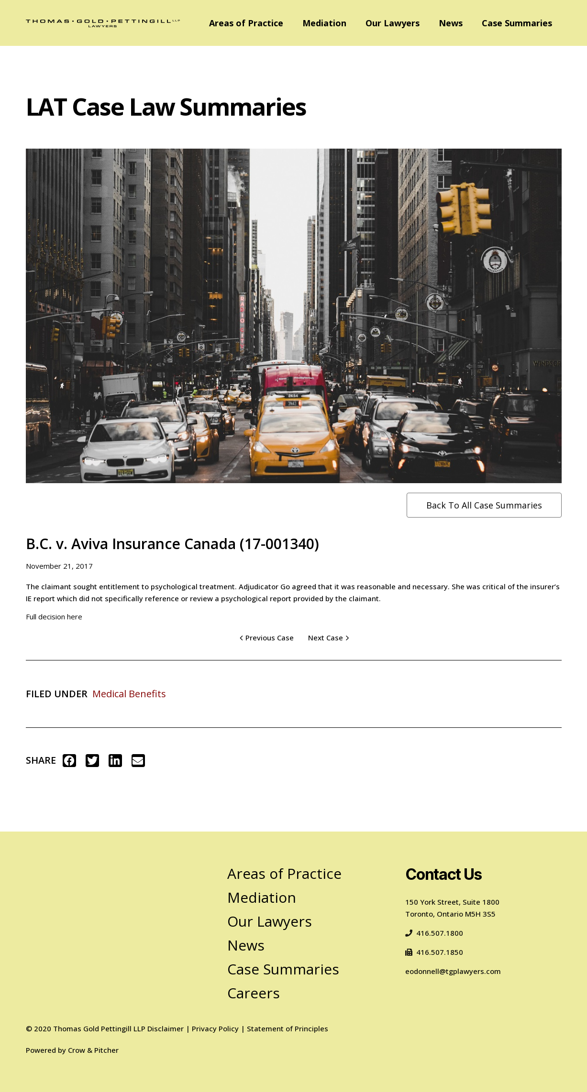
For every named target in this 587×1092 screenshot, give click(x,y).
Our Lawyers (392, 23)
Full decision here (54, 616)
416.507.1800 (434, 933)
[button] (69, 760)
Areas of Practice (246, 23)
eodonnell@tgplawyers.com (453, 971)
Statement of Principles (287, 1028)
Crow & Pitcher (93, 1050)
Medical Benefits (129, 693)
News (451, 23)
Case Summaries (517, 23)
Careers (253, 993)
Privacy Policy (215, 1028)
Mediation (324, 23)
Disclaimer (165, 1028)
